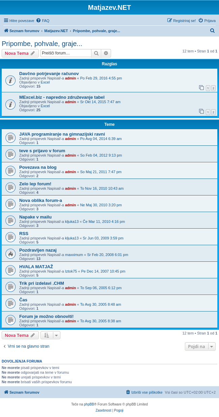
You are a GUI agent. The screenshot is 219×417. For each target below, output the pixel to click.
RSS (23, 233)
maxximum (74, 255)
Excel (45, 82)
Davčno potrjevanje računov (49, 73)
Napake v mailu (35, 216)
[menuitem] (42, 21)
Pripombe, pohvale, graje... (42, 43)
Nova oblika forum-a (40, 200)
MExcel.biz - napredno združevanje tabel (62, 97)
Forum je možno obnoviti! (46, 316)
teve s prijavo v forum (42, 150)
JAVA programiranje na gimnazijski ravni (62, 134)
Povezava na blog (38, 167)
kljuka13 (72, 221)
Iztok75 (71, 271)
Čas (23, 299)
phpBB (89, 404)
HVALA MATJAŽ (36, 266)
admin (70, 78)
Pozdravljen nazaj (38, 250)
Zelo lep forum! (35, 183)
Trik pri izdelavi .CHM (41, 283)
